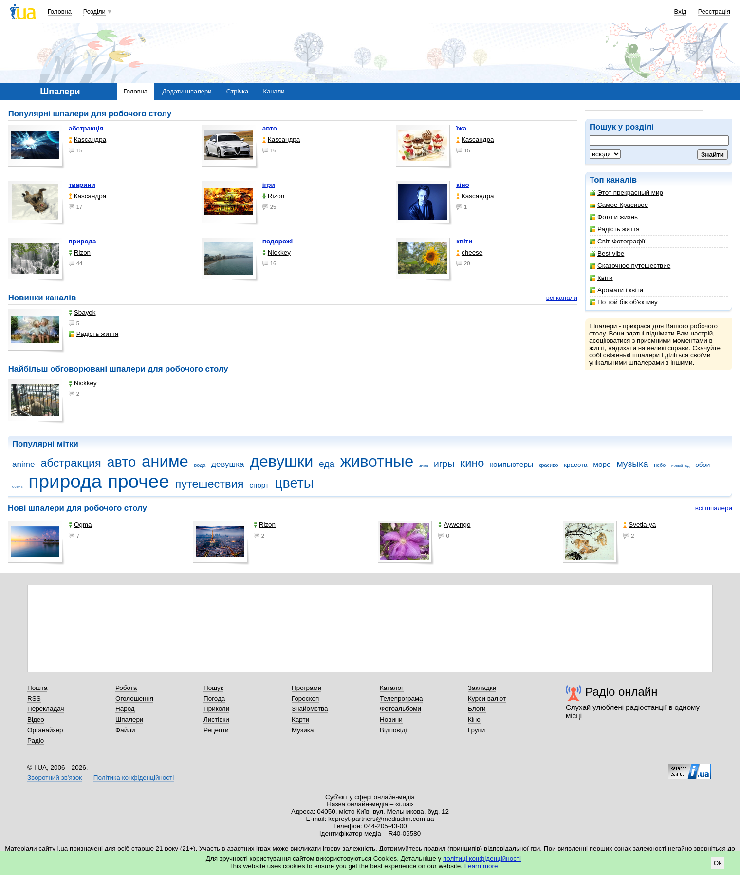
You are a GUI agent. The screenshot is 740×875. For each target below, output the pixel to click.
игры (444, 464)
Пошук (213, 687)
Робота (126, 687)
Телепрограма (401, 698)
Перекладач (45, 708)
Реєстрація (714, 11)
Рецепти (216, 730)
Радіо (35, 740)
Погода (214, 698)
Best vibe (607, 253)
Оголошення (134, 698)
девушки (281, 461)
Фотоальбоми (400, 708)
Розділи (94, 11)
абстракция (70, 463)
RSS (34, 698)
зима (423, 466)
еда (326, 464)
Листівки (216, 719)
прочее (138, 481)
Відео (35, 719)
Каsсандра (87, 139)
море (601, 464)
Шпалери (129, 719)
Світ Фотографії (617, 241)
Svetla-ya (639, 524)
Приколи (216, 708)
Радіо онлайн (621, 691)
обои (702, 464)
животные (376, 461)
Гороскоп (305, 698)
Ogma (80, 524)
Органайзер (45, 730)
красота (575, 464)
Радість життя (615, 229)
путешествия (209, 484)
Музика (303, 730)
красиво (548, 465)
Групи (476, 730)
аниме (165, 461)
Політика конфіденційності (133, 777)
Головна (60, 11)
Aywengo (454, 524)
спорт (259, 485)
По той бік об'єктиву (624, 302)
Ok (718, 863)
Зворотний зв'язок (54, 777)
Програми (306, 687)
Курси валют (487, 698)
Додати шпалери (186, 91)
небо (660, 465)
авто (269, 128)
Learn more (481, 866)
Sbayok (82, 312)
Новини (391, 719)
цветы (294, 483)
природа (82, 241)
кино (472, 463)
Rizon (273, 196)
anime (23, 464)
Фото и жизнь (614, 217)
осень (17, 486)
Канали (274, 91)
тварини (82, 184)
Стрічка (237, 91)
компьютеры (511, 464)
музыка (632, 464)
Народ (125, 708)
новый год (680, 466)
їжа (461, 128)
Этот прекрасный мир (626, 192)
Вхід (680, 11)
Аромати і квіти (616, 290)
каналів (621, 180)
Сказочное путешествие (630, 265)
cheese (469, 252)
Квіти (601, 277)
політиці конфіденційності (482, 858)
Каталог (392, 687)
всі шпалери (713, 508)
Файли (125, 730)
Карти (300, 719)
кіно (462, 184)
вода (200, 465)
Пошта (37, 687)
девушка (227, 464)
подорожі (277, 241)
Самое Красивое (619, 204)
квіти (464, 241)
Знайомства (310, 708)
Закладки (482, 687)
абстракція (86, 128)
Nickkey (276, 252)
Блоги (477, 708)
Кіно (474, 719)
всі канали (561, 297)
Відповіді (393, 730)
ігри (268, 184)
